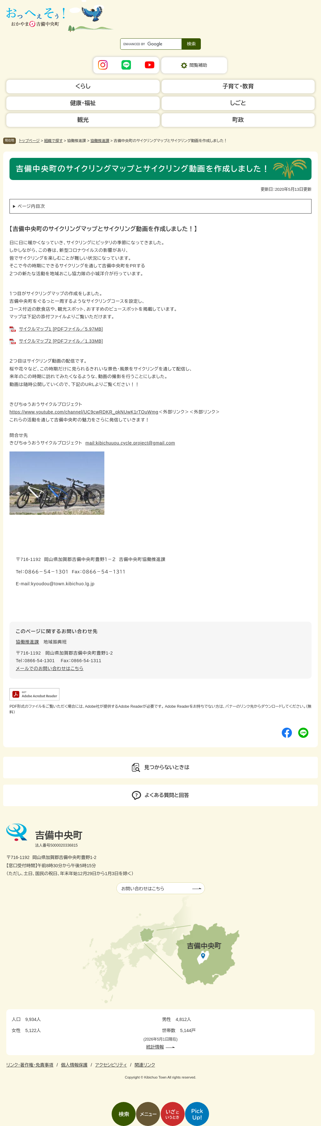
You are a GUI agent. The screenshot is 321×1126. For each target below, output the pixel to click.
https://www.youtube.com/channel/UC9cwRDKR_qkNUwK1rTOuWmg (83, 411)
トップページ (29, 141)
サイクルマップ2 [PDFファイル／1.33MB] (61, 341)
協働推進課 (99, 141)
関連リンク (144, 1064)
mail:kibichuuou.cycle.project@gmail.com (130, 442)
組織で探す (53, 141)
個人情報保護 (74, 1064)
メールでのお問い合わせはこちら (49, 668)
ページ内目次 (31, 206)
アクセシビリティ (111, 1064)
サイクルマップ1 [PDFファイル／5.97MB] (61, 329)
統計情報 (155, 1046)
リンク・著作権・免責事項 (29, 1064)
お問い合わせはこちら (142, 888)
